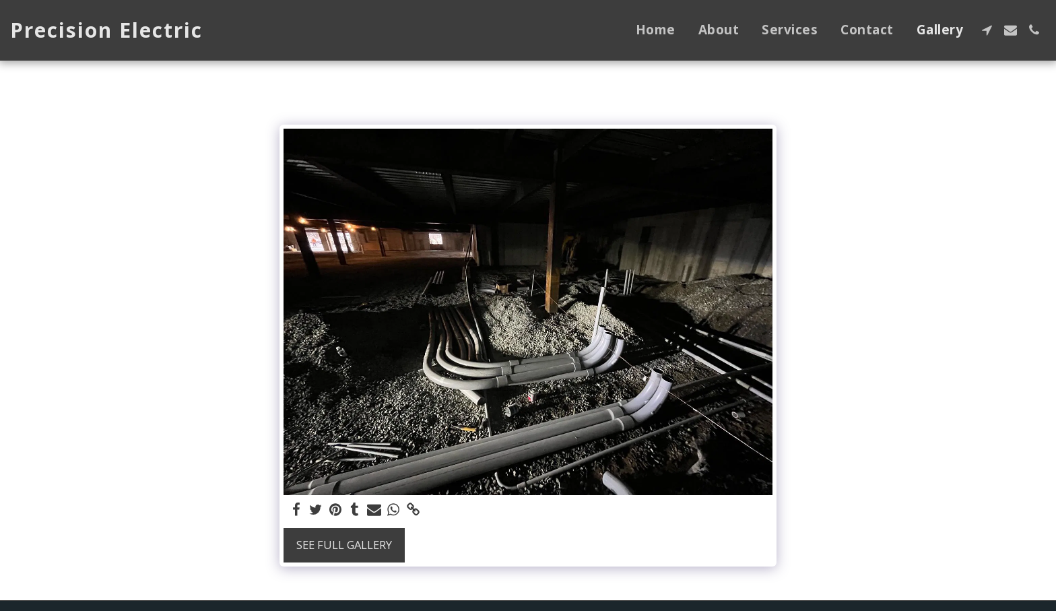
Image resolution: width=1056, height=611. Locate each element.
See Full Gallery (344, 544)
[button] (987, 30)
